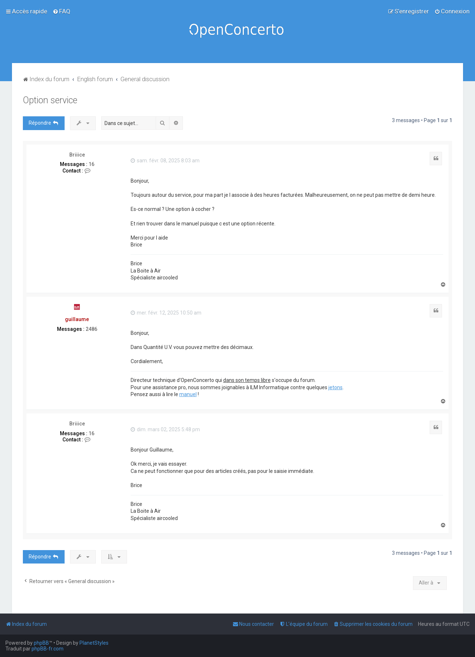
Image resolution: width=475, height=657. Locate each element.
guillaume (77, 319)
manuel (188, 394)
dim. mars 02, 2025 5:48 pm (165, 429)
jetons (335, 387)
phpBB (41, 643)
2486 (91, 329)
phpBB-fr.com (48, 649)
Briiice (77, 155)
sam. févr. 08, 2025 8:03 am (165, 160)
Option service (50, 100)
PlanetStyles (93, 643)
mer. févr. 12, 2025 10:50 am (166, 313)
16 (91, 164)
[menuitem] (61, 11)
